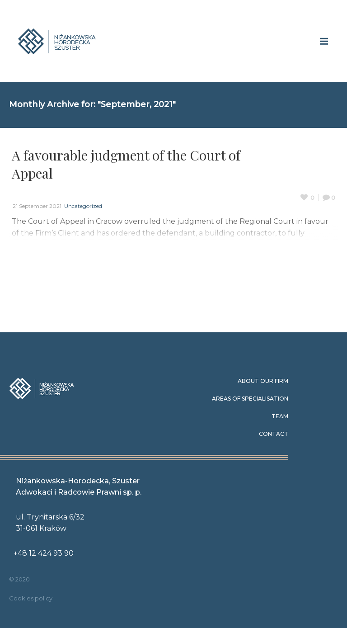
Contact (273, 433)
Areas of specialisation (250, 398)
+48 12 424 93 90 (44, 553)
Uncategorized (83, 206)
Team (280, 416)
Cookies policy (30, 598)
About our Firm (263, 381)
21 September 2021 (37, 206)
